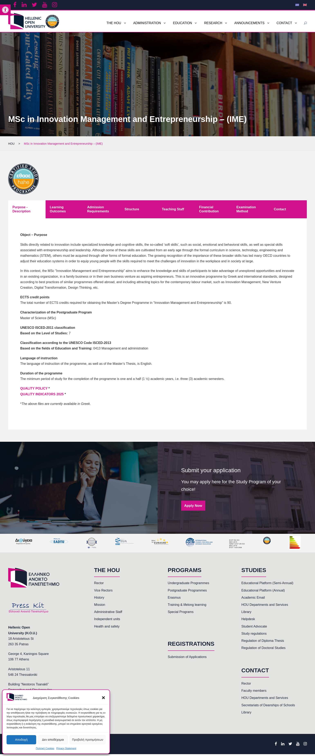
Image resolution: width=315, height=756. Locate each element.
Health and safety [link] (107, 628)
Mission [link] (99, 606)
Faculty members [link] (254, 692)
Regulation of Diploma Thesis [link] (262, 642)
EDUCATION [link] (182, 23)
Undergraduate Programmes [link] (188, 585)
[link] (5, 10)
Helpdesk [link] (248, 621)
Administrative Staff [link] (108, 614)
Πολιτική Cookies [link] (45, 748)
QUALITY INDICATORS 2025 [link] (42, 396)
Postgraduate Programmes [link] (187, 592)
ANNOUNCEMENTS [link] (249, 23)
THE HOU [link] (113, 23)
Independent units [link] (107, 621)
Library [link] (246, 614)
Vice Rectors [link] (103, 592)
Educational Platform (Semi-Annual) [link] (267, 585)
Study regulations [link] (254, 635)
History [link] (99, 599)
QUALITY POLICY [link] (34, 390)
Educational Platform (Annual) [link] (263, 592)
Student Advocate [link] (254, 628)
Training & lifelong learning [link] (187, 606)
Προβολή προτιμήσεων (87, 739)
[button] (103, 698)
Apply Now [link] (193, 507)
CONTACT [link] (284, 23)
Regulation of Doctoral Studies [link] (263, 650)
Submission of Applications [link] (187, 659)
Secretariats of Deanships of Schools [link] (268, 707)
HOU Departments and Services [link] (264, 606)
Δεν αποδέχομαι (53, 739)
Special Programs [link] (181, 614)
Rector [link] (99, 585)
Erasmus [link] (174, 599)
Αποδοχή (21, 739)
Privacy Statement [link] (66, 748)
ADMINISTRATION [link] (147, 23)
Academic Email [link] (253, 599)
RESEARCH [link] (213, 23)
